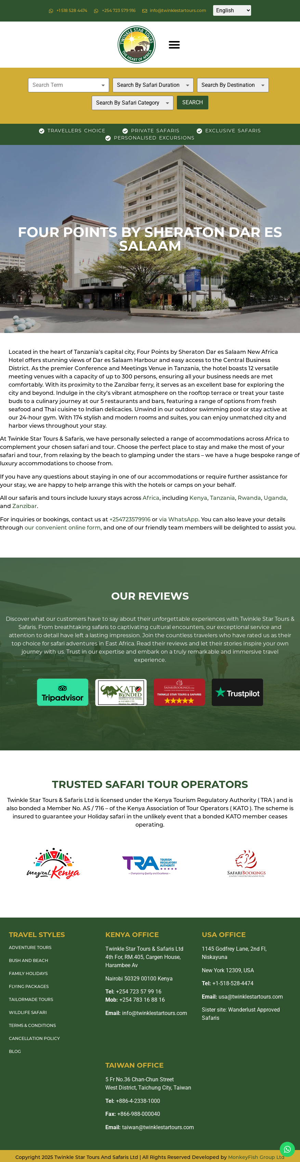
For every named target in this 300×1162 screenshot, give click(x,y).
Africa (151, 498)
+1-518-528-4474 (227, 983)
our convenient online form (63, 528)
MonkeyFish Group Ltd (256, 1157)
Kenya (198, 498)
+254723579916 (130, 520)
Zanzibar (24, 506)
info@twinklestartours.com (146, 1013)
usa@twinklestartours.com (242, 996)
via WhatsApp (178, 520)
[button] (174, 45)
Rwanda (249, 498)
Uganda (275, 498)
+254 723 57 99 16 (133, 991)
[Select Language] (232, 10)
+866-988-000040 (132, 1114)
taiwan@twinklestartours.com (149, 1127)
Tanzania (222, 498)
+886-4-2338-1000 (132, 1101)
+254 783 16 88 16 (135, 1000)
